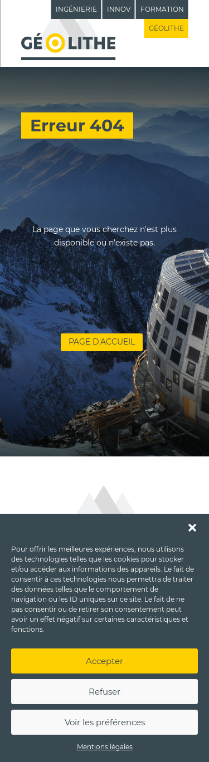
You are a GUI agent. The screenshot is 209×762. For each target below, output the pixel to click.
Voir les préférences (105, 722)
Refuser (104, 691)
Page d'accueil (102, 342)
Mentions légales (105, 747)
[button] (192, 527)
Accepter (104, 661)
